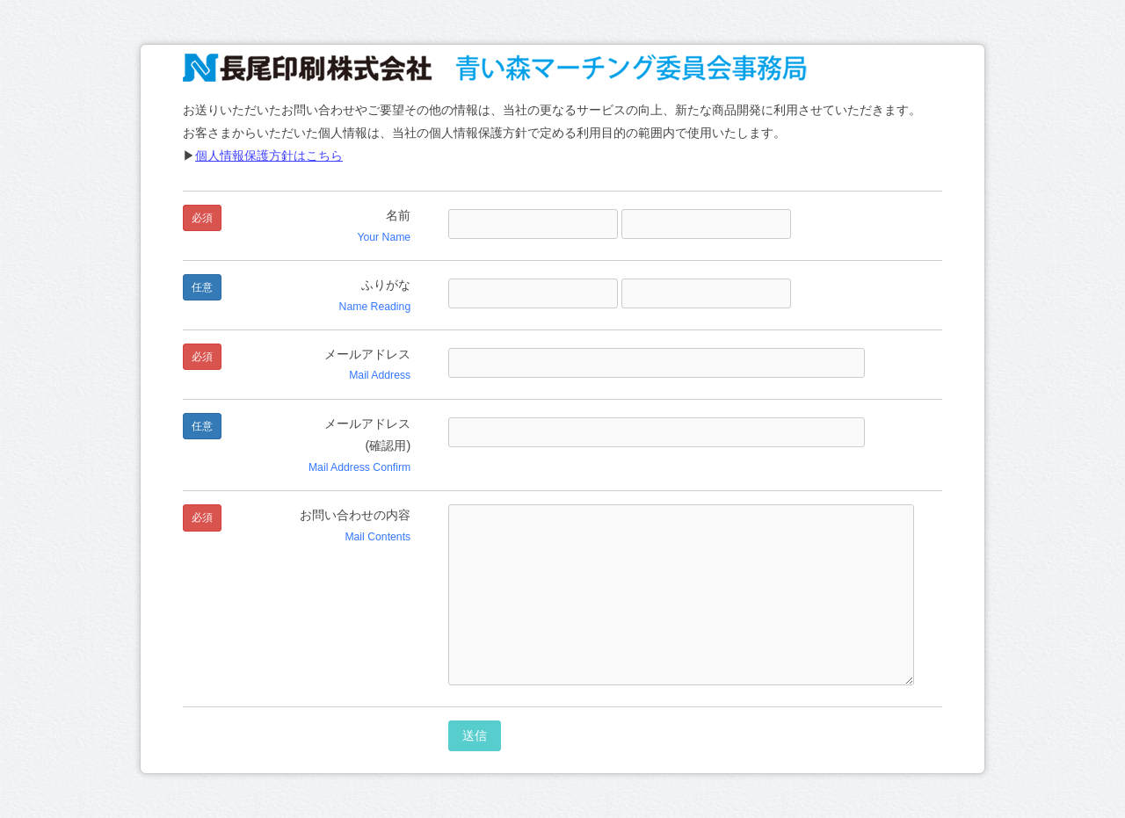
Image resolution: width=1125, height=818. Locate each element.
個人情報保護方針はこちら (269, 155)
